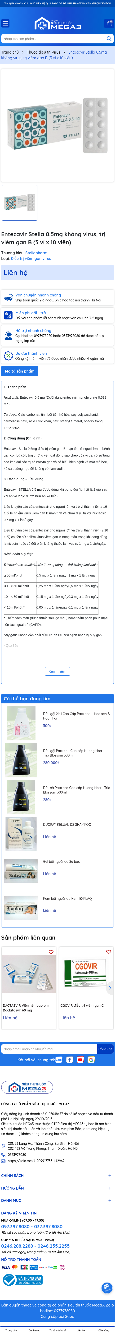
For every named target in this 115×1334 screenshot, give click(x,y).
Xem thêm (57, 671)
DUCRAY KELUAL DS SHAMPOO (67, 824)
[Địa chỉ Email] (57, 1049)
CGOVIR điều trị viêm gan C (82, 1005)
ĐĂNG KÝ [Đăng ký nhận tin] (105, 1049)
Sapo (69, 1316)
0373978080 (17, 1155)
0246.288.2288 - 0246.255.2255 (35, 1246)
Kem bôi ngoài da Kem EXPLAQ (67, 898)
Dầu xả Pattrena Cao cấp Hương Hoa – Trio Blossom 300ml (76, 790)
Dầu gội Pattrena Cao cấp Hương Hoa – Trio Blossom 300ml (74, 753)
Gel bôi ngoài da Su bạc (61, 861)
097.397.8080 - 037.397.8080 (31, 1226)
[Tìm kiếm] (109, 38)
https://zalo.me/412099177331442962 (36, 1161)
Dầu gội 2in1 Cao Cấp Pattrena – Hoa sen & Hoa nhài (76, 716)
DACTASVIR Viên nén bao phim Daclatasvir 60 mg (27, 1007)
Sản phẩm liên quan (28, 937)
